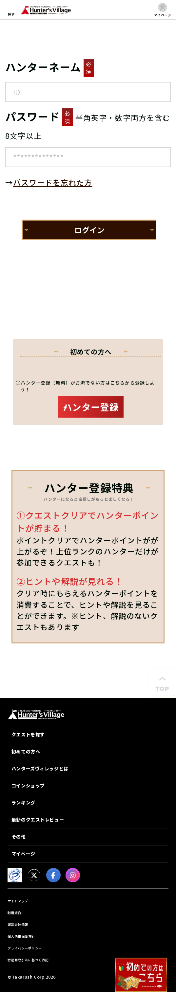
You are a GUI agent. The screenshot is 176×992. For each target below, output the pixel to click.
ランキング (23, 802)
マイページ (23, 853)
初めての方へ (25, 751)
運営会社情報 (18, 924)
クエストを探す (28, 734)
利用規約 (14, 912)
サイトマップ (18, 900)
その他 (18, 836)
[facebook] (53, 875)
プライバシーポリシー (25, 948)
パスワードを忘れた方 (52, 182)
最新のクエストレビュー (37, 819)
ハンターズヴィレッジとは (39, 768)
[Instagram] (73, 875)
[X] (34, 875)
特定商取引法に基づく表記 (28, 959)
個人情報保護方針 (21, 936)
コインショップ (28, 785)
